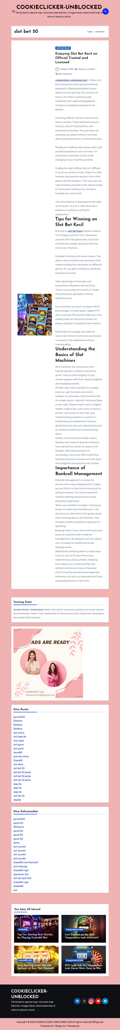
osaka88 (23, 929)
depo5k (17, 800)
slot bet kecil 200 (22, 878)
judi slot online (21, 756)
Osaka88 (17, 760)
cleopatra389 (64, 69)
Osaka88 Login (21, 870)
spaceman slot (21, 874)
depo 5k (17, 784)
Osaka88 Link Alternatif (25, 862)
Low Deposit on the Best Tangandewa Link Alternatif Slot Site (82, 937)
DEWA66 (17, 721)
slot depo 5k (19, 736)
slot (15, 890)
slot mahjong (20, 866)
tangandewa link (74, 929)
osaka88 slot (25, 960)
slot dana (18, 764)
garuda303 (19, 717)
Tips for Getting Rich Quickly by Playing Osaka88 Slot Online (35, 937)
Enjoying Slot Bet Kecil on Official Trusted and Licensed (76, 58)
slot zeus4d (19, 846)
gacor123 (18, 823)
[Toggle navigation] (13, 11)
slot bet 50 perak (22, 772)
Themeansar (72, 1026)
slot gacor (18, 744)
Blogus (59, 1026)
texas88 (17, 752)
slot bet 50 (19, 768)
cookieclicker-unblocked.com (71, 80)
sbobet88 (18, 886)
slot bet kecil (63, 48)
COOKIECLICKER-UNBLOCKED (59, 7)
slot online (18, 732)
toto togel (18, 740)
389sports (18, 827)
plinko (16, 842)
